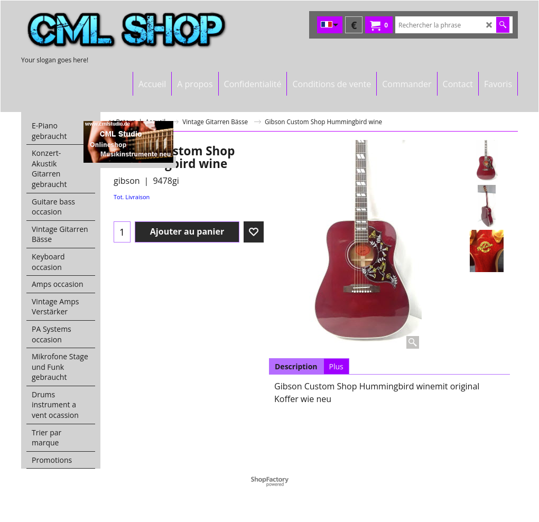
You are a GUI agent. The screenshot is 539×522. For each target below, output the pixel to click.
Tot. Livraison (132, 197)
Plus (336, 366)
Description (296, 366)
